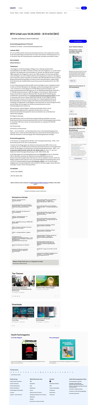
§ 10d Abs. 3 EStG (39, 161)
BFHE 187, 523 (31, 150)
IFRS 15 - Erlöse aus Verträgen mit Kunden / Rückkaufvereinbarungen (22, 228)
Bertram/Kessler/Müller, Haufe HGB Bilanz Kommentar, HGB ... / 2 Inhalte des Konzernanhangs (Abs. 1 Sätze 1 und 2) (46, 200)
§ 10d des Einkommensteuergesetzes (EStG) (42, 95)
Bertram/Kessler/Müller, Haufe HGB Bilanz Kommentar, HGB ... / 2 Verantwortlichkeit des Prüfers (47, 206)
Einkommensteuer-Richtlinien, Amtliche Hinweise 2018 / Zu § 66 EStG (46, 225)
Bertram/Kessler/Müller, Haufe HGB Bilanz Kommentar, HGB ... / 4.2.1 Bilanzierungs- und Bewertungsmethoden (47, 219)
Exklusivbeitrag (16, 276)
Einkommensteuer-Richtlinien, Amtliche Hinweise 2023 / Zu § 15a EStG (46, 231)
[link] (12, 13)
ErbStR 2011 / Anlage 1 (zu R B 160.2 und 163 (47, 248)
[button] (20, 8)
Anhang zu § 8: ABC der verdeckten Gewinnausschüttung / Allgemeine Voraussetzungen (20, 250)
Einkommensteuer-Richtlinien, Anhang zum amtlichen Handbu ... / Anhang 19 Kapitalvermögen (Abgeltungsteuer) (46, 236)
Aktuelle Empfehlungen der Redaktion (20, 244)
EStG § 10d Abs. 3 (15, 62)
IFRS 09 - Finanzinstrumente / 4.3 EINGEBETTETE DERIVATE (19, 217)
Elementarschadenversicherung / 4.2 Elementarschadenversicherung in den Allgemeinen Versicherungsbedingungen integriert (46, 243)
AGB (85, 144)
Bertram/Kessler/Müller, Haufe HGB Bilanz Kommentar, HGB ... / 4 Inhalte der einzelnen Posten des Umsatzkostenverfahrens (22, 205)
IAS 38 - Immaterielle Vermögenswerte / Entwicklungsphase (21, 212)
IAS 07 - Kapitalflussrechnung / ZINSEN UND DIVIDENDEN (22, 222)
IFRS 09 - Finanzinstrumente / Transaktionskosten (19, 200)
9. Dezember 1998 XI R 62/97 (18, 150)
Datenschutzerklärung (75, 148)
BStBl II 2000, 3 (40, 150)
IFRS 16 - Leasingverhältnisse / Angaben (21, 232)
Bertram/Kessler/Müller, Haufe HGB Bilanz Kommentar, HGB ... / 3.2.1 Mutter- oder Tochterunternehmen (46, 213)
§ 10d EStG (43, 154)
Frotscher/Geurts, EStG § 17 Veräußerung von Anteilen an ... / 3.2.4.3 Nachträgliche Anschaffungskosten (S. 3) (47, 254)
